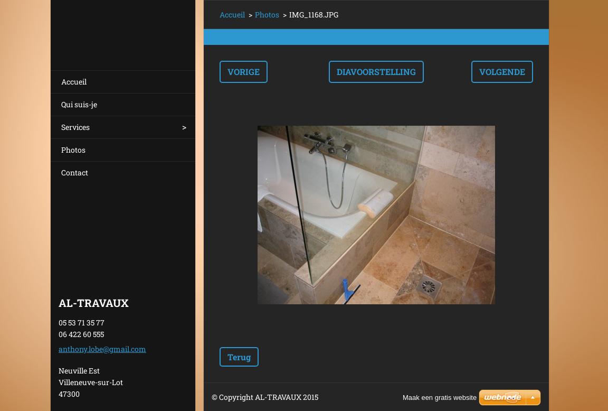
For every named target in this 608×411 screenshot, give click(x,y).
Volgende (502, 71)
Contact (74, 172)
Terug (239, 356)
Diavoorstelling (376, 71)
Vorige (243, 71)
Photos (73, 150)
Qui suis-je (79, 104)
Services (75, 127)
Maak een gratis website (440, 397)
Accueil (74, 82)
